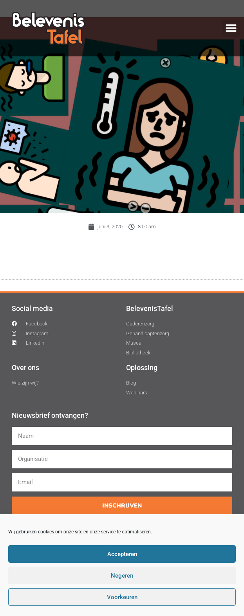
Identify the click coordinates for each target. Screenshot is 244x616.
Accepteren (122, 554)
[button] (231, 28)
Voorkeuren (122, 597)
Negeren (122, 575)
